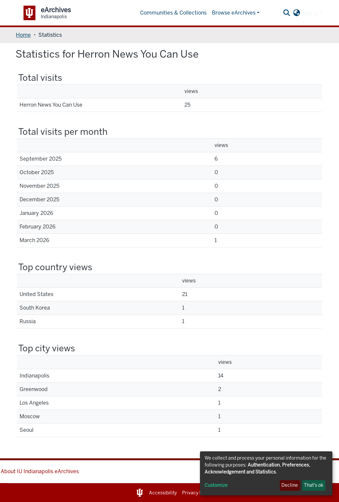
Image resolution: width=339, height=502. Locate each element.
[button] (296, 13)
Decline (289, 485)
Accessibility (163, 493)
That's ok (313, 485)
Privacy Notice (198, 493)
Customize (216, 485)
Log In (311, 13)
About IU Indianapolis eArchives (40, 471)
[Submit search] (286, 13)
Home (23, 35)
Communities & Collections (173, 13)
